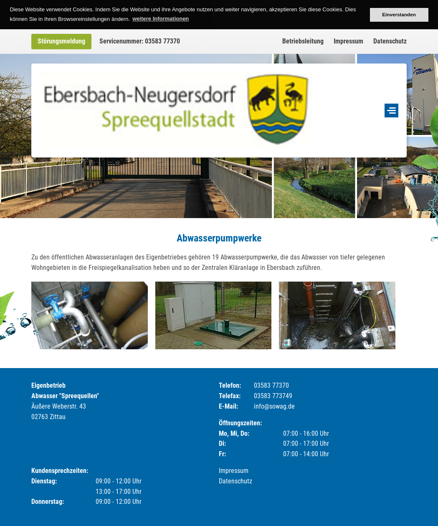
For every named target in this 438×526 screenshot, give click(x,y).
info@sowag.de (274, 406)
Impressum (348, 41)
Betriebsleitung (303, 41)
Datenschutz (390, 41)
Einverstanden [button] (399, 14)
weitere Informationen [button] (160, 18)
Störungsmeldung (61, 41)
